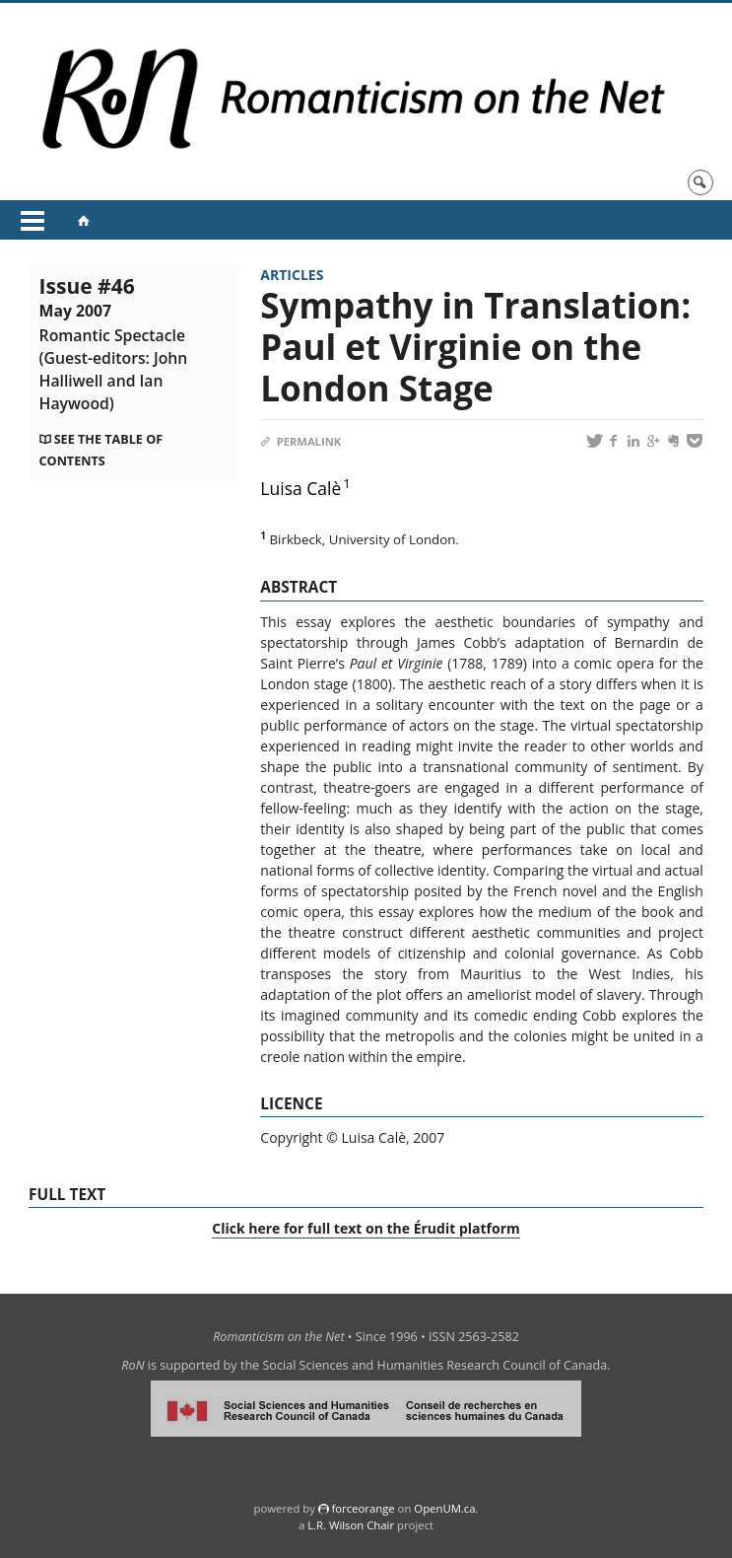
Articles (291, 274)
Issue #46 (113, 343)
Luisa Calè (300, 488)
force (362, 1508)
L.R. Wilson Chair (350, 1525)
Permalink (300, 441)
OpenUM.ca (444, 1508)
